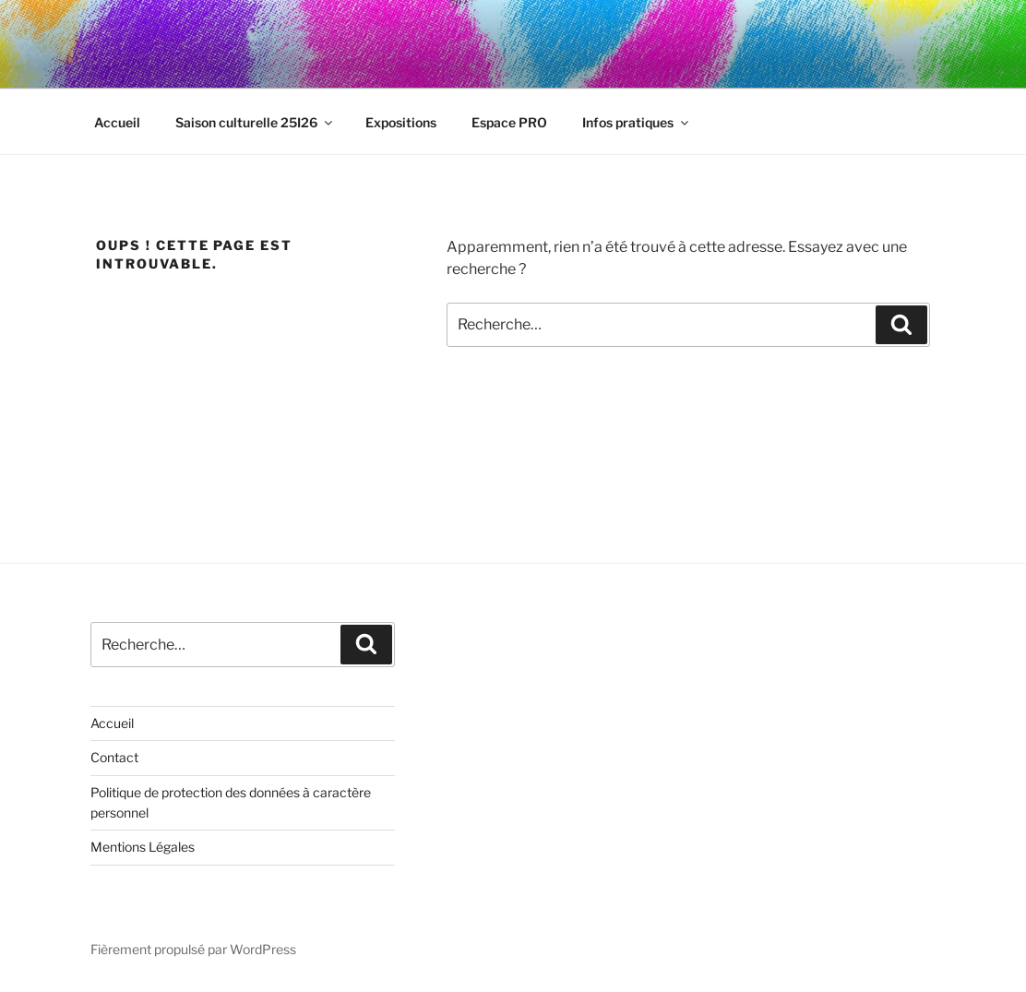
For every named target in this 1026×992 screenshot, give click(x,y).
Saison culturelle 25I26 (255, 122)
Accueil (117, 122)
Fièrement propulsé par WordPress (193, 949)
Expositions (400, 122)
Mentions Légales (142, 847)
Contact (114, 757)
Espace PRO (509, 122)
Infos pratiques (636, 122)
